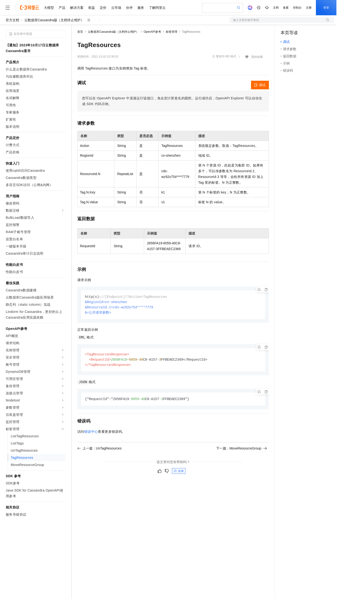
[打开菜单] (7, 7)
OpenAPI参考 (152, 31)
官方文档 (12, 20)
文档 (276, 7)
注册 (309, 7)
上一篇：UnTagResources (99, 450)
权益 (91, 8)
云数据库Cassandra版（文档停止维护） (54, 20)
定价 (103, 8)
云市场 (116, 8)
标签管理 (171, 31)
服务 (140, 8)
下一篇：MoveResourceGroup (241, 450)
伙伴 (129, 8)
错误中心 (91, 433)
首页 (80, 31)
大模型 (49, 8)
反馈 (179, 473)
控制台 (297, 7)
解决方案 (77, 8)
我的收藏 (257, 57)
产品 (62, 8)
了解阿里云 (157, 8)
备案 (286, 7)
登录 (326, 7)
